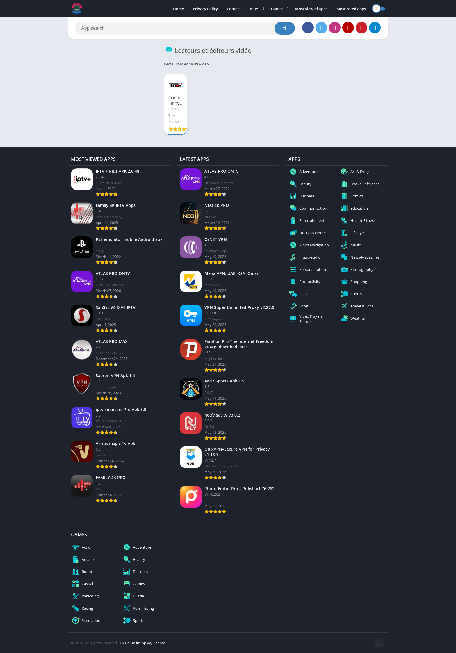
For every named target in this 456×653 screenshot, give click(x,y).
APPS (254, 8)
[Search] (185, 28)
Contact (234, 8)
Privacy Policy (205, 8)
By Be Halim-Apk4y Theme (142, 642)
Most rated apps (351, 8)
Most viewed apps (311, 8)
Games (277, 8)
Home (178, 8)
